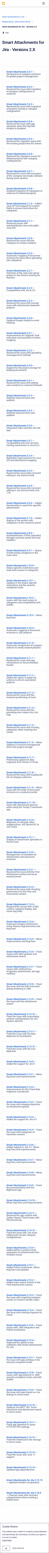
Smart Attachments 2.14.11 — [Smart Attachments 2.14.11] (24, 1216)
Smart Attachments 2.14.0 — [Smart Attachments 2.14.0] (24, 1062)
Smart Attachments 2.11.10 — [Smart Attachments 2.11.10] (24, 806)
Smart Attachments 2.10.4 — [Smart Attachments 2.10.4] (24, 630)
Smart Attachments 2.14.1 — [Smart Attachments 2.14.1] (24, 1075)
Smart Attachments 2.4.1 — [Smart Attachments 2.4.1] (24, 382)
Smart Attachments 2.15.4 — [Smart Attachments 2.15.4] (24, 1312)
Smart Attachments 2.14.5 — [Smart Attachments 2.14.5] (24, 1132)
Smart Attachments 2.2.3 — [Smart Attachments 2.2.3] (24, 304)
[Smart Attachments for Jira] (3, 3)
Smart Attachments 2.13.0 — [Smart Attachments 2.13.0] (24, 856)
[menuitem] (24, 74)
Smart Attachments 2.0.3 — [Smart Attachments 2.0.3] (24, 107)
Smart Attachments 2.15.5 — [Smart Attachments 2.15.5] (24, 1327)
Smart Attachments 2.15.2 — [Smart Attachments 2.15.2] (24, 1282)
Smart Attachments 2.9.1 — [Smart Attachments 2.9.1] (24, 552)
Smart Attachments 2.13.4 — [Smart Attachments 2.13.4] (24, 925)
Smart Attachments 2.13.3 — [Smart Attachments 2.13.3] (24, 908)
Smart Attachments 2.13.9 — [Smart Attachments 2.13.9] (24, 1001)
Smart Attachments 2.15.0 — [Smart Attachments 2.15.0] (24, 1251)
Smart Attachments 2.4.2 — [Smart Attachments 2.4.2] (24, 413)
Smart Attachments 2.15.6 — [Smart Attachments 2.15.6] (24, 1343)
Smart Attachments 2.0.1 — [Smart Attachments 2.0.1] (24, 74)
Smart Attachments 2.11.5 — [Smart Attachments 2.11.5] (24, 728)
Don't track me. (18, 1548)
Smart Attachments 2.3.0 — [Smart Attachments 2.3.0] (24, 320)
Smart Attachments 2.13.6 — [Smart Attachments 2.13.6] (24, 954)
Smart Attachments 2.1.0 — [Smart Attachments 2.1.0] (24, 207)
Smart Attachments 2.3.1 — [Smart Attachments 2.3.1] (24, 336)
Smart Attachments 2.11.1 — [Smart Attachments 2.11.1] (24, 661)
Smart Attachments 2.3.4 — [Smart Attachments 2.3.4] (24, 458)
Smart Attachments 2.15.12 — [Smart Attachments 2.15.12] (24, 1439)
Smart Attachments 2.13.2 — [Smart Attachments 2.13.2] (24, 890)
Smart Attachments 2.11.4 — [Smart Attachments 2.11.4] (24, 711)
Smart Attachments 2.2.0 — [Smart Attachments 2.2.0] (24, 257)
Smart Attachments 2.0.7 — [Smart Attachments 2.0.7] (24, 174)
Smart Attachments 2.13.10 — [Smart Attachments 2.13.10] (24, 1017)
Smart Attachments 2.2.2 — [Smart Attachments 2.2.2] (24, 289)
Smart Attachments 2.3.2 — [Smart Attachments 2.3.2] (24, 352)
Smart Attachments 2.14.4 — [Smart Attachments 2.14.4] (24, 1118)
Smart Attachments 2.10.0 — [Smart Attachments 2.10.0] (24, 567)
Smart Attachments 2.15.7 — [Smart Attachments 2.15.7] (24, 1360)
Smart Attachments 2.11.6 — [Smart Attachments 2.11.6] (24, 744)
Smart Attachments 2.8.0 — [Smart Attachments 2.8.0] (24, 536)
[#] (6, 1548)
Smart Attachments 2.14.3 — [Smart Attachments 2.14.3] (24, 1104)
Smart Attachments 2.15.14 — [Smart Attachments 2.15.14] (24, 1468)
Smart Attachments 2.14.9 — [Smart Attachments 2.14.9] (24, 1187)
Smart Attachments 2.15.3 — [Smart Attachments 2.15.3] (24, 1297)
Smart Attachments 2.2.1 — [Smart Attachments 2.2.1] (24, 274)
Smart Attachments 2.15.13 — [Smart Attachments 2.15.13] (24, 1454)
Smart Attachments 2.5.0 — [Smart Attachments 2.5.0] (24, 428)
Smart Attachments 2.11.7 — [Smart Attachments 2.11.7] (24, 759)
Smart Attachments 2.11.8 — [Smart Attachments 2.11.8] (24, 774)
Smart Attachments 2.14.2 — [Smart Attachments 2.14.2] (24, 1089)
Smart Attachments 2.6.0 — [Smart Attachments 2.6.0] (24, 505)
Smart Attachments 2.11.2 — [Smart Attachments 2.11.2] (24, 679)
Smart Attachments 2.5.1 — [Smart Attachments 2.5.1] (24, 443)
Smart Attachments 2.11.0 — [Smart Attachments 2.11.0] (24, 645)
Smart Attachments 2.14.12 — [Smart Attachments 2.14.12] (24, 1234)
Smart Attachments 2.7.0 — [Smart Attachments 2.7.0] (24, 520)
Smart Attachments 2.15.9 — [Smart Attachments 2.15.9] (24, 1392)
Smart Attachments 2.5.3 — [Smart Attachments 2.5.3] (24, 473)
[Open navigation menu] (43, 3)
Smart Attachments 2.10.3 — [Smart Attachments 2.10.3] (24, 616)
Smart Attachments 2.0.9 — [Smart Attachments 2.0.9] (24, 240)
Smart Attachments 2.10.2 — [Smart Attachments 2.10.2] (24, 601)
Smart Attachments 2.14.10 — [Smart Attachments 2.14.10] (24, 1201)
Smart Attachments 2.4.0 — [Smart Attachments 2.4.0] (24, 367)
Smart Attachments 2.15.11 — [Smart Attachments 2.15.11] (24, 1424)
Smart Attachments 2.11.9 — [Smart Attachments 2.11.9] (24, 789)
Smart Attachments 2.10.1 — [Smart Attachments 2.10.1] (24, 584)
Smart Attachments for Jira (13, 17)
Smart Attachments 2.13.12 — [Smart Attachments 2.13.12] (24, 1048)
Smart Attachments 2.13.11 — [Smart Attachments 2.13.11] (24, 1033)
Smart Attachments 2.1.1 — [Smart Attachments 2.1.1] (24, 224)
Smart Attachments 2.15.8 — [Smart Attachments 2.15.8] (24, 1376)
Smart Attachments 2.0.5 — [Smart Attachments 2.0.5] (24, 141)
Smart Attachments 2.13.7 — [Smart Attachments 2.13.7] (24, 970)
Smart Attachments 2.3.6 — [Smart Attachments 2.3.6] (24, 489)
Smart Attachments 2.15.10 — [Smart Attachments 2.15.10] (24, 1408)
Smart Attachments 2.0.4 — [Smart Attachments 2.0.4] (24, 125)
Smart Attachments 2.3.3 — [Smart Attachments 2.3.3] (24, 397)
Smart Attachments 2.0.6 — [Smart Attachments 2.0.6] (24, 157)
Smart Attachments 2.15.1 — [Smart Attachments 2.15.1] (24, 1267)
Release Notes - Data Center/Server (16, 22)
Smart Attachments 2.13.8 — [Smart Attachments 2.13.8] (24, 986)
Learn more (6, 1540)
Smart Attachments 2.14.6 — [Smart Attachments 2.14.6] (24, 1147)
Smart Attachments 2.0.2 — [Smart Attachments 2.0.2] (24, 90)
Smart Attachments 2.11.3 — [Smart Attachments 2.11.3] (24, 695)
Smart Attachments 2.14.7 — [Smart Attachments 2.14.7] (24, 1160)
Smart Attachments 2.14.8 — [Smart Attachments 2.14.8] (24, 1173)
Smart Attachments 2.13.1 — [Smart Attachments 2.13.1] (24, 873)
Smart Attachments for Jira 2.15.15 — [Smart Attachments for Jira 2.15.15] (24, 1481)
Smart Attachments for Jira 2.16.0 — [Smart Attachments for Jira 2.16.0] (24, 1496)
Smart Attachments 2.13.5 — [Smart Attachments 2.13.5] (24, 940)
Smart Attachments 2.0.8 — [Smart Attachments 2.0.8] (24, 191)
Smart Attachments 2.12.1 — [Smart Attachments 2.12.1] (24, 839)
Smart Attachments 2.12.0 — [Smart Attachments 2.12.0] (24, 823)
